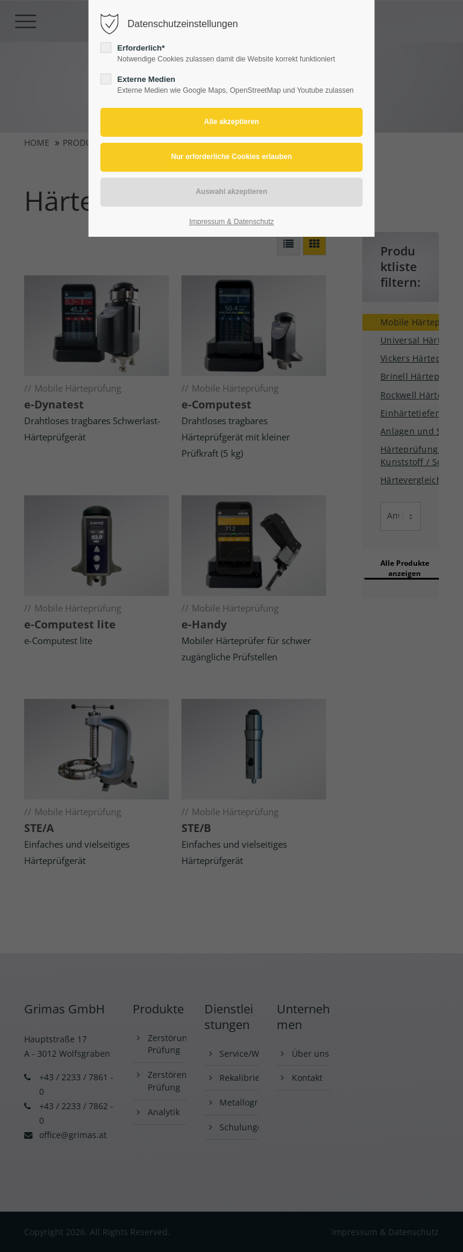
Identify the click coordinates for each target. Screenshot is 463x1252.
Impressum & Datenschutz (231, 222)
